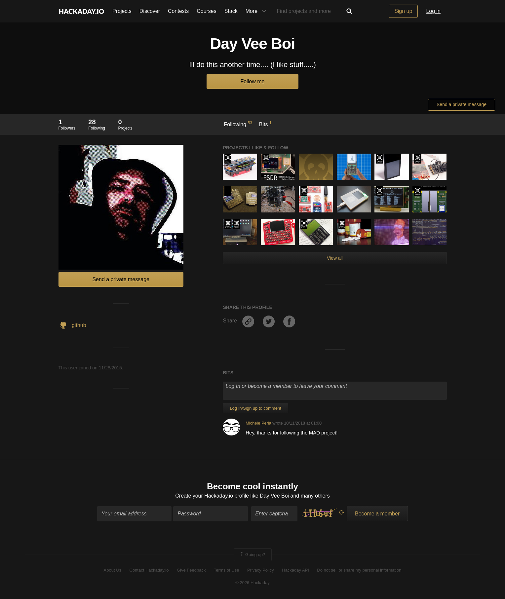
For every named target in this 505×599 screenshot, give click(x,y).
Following (238, 124)
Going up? (252, 554)
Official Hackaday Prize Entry (265, 159)
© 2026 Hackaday (252, 582)
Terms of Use (226, 570)
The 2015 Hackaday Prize (227, 224)
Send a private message (461, 104)
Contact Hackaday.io (149, 570)
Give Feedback (191, 570)
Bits (265, 124)
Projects (122, 11)
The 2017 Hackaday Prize (227, 159)
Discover (149, 11)
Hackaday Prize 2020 (227, 191)
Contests (178, 11)
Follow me (253, 81)
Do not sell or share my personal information (359, 570)
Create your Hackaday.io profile (212, 496)
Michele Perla (258, 423)
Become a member (377, 513)
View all (335, 258)
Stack (231, 11)
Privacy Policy (260, 570)
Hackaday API (295, 570)
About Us (112, 570)
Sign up (403, 11)
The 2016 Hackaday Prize (417, 191)
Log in (433, 11)
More (257, 11)
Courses (206, 11)
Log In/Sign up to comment (255, 408)
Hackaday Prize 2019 (379, 159)
